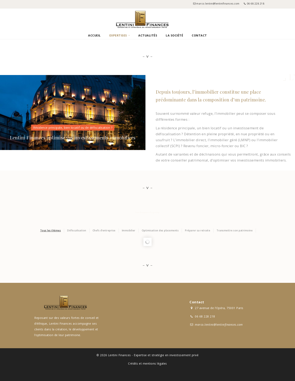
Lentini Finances (119, 355)
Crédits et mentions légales (147, 363)
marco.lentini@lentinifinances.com (217, 3)
